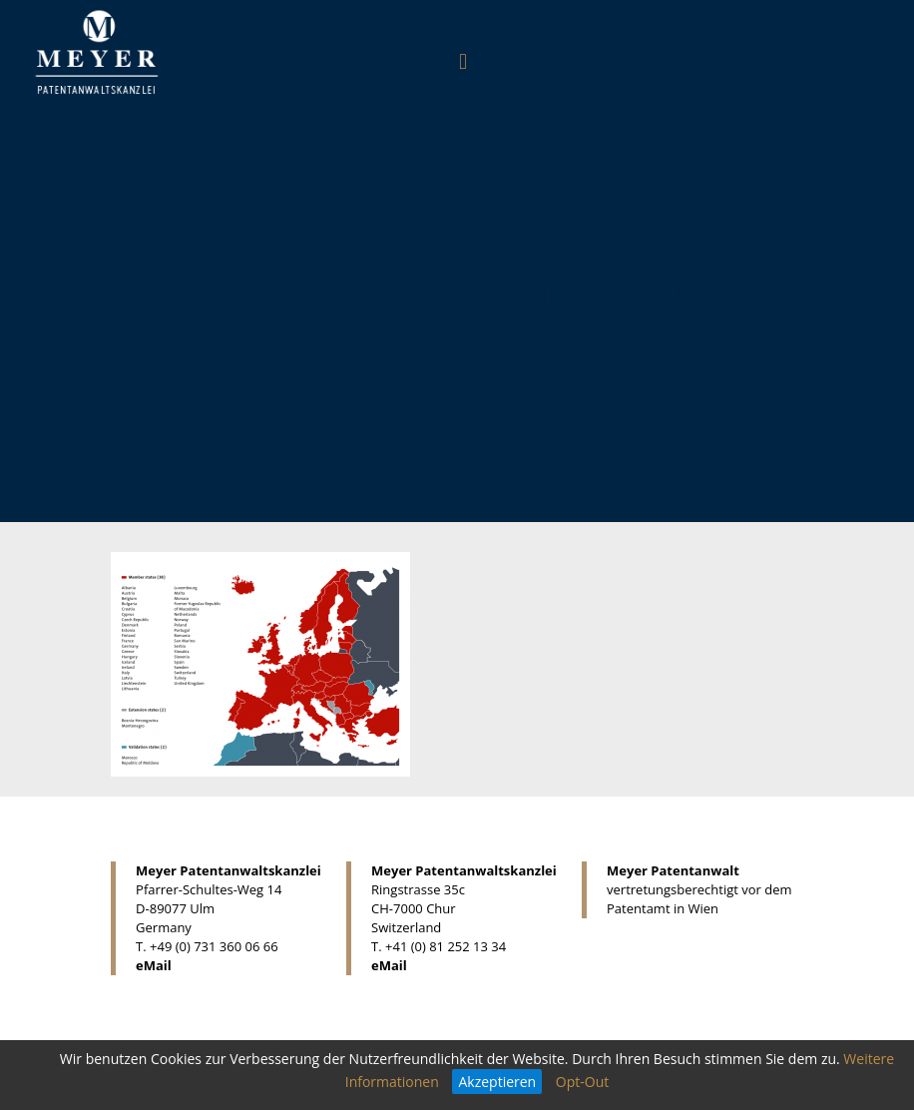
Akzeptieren (497, 1081)
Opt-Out (582, 1081)
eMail (154, 965)
